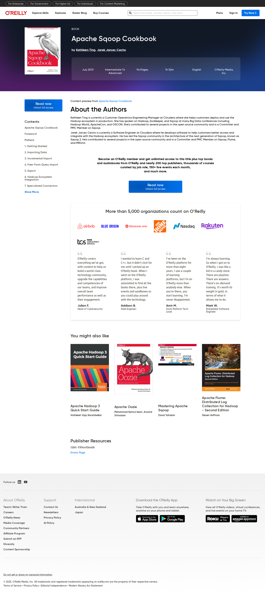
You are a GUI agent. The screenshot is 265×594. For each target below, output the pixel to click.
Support (50, 500)
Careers (8, 512)
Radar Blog (79, 13)
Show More (32, 192)
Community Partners (16, 528)
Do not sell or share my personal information (27, 574)
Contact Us (51, 507)
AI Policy (49, 523)
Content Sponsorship (16, 549)
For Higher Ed (62, 3)
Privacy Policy (52, 517)
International (85, 500)
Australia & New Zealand (90, 507)
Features (60, 13)
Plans (219, 13)
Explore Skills (40, 13)
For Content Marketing (112, 3)
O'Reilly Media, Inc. (224, 71)
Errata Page (78, 452)
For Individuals (85, 3)
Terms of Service (12, 585)
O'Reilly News (11, 517)
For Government (39, 3)
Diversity (8, 544)
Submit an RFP (12, 539)
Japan (79, 512)
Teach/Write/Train (15, 507)
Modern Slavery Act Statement (86, 585)
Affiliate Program (14, 533)
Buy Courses (101, 13)
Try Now (250, 13)
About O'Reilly (14, 500)
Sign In (233, 13)
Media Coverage (14, 523)
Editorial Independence (54, 585)
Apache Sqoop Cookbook (115, 101)
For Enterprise (15, 3)
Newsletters (51, 512)
